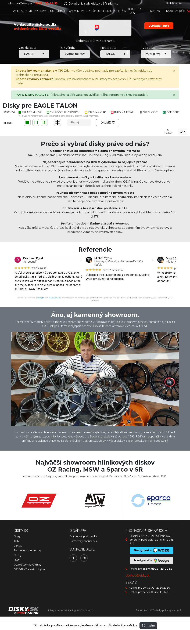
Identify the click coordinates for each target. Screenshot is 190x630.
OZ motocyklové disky (27, 564)
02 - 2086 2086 (160, 587)
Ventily (18, 545)
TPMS (17, 541)
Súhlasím (148, 625)
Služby (18, 555)
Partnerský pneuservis (83, 541)
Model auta (108, 47)
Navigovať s (151, 561)
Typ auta (147, 47)
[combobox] (182, 131)
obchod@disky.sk (20, 3)
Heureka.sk (54, 298)
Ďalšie (108, 122)
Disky (17, 536)
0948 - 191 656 (159, 592)
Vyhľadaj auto (158, 25)
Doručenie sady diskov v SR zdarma (91, 3)
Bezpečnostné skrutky (27, 550)
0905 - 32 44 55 (161, 568)
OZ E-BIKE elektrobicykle (29, 569)
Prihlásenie (174, 3)
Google (40, 298)
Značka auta (28, 47)
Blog (17, 560)
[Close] (174, 71)
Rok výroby (68, 47)
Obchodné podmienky (83, 536)
